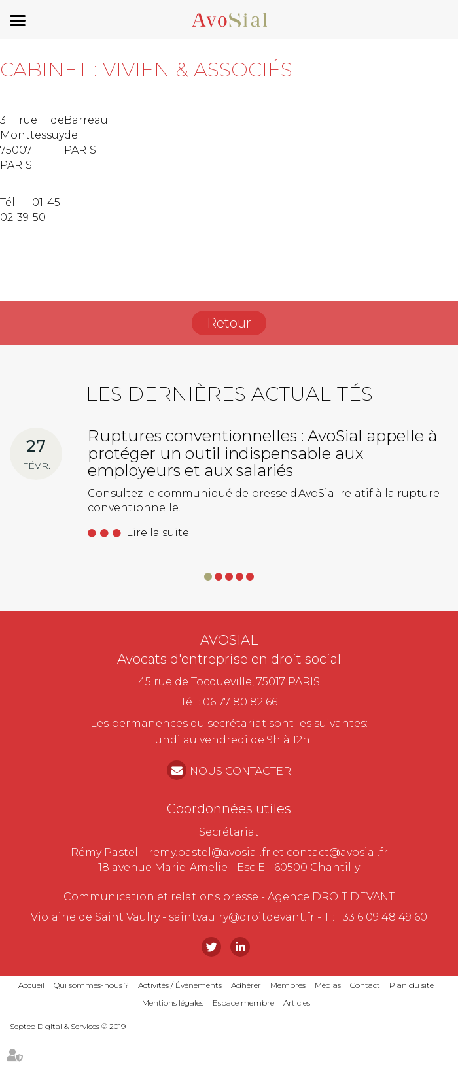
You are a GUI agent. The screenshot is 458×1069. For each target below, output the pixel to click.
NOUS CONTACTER (240, 771)
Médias (328, 985)
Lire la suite (157, 532)
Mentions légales (172, 1003)
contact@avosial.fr (337, 852)
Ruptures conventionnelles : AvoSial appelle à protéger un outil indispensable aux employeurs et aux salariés (262, 453)
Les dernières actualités (229, 394)
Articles (296, 1003)
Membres (288, 985)
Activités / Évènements (180, 985)
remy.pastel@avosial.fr (209, 852)
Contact (365, 985)
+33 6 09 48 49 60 (382, 917)
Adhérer (246, 985)
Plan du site (411, 985)
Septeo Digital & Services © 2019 (68, 1026)
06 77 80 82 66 (240, 702)
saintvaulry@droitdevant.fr (242, 917)
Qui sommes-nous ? (91, 985)
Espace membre (243, 1003)
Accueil (31, 985)
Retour (229, 323)
